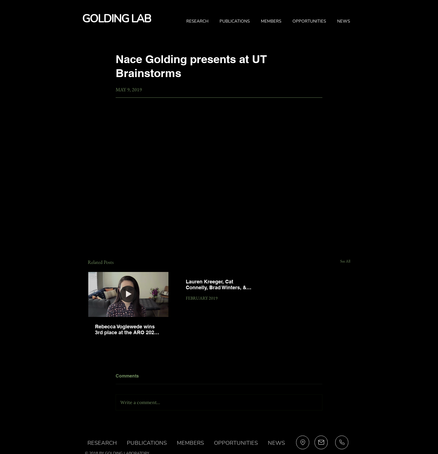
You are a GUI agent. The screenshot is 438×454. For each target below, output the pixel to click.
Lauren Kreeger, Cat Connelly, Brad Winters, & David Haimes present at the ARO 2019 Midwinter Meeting (216, 284)
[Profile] (302, 442)
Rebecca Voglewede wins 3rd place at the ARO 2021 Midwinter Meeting (126, 329)
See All (345, 261)
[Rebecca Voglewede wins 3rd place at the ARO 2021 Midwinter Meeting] (128, 294)
